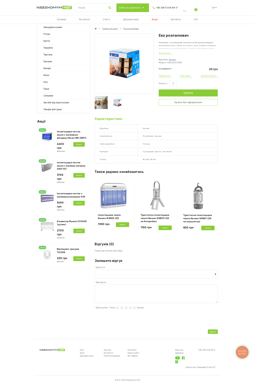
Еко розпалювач (131, 28)
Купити (188, 93)
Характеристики (108, 119)
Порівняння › (165, 76)
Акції (155, 19)
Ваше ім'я (100, 267)
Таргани (48, 54)
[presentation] (119, 321)
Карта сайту (133, 355)
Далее (213, 334)
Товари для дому (52, 109)
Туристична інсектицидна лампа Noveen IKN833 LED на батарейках (155, 218)
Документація (131, 19)
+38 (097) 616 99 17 (167, 7)
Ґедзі (46, 88)
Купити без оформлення (188, 102)
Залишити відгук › (209, 76)
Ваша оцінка (102, 310)
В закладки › (186, 76)
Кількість (163, 83)
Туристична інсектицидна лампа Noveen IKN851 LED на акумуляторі (197, 218)
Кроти (46, 40)
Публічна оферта (112, 358)
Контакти (176, 19)
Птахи (46, 34)
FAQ (82, 352)
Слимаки (48, 95)
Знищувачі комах (52, 27)
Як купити (84, 19)
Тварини (48, 47)
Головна (61, 19)
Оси (45, 81)
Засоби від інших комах (56, 102)
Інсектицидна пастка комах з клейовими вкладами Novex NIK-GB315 (71, 134)
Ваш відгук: (101, 282)
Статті (106, 19)
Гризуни (47, 61)
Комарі (47, 68)
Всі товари (133, 358)
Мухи (46, 75)
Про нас (107, 352)
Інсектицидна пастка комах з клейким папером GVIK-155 (71, 165)
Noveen (172, 59)
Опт (196, 19)
